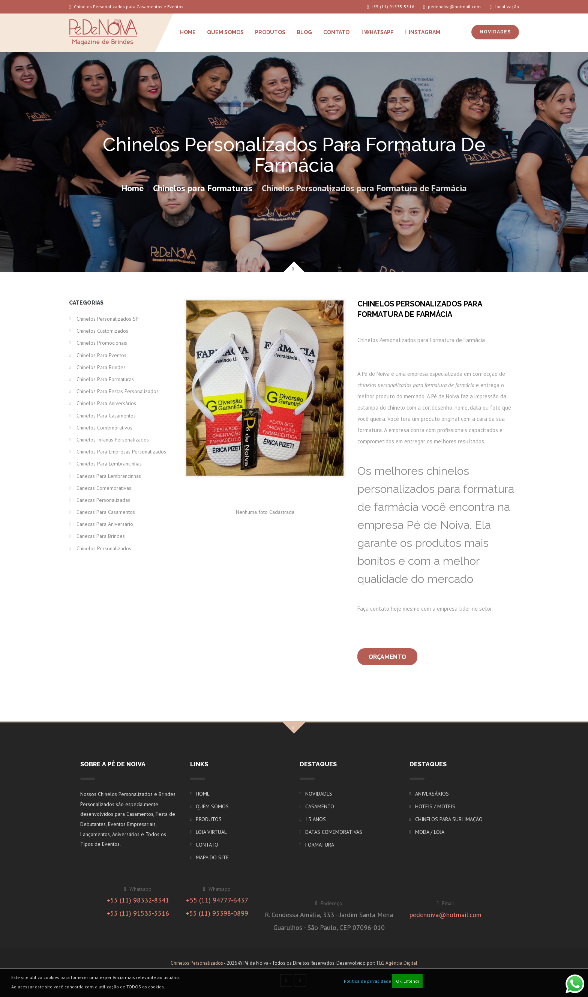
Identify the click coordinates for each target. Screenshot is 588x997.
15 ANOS (315, 819)
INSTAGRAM (422, 32)
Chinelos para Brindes (101, 367)
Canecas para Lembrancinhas (108, 476)
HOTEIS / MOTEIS (435, 806)
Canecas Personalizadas (103, 500)
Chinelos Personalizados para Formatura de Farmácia (364, 188)
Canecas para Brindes (100, 536)
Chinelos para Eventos (101, 355)
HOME (188, 32)
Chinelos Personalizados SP (107, 318)
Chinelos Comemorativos (104, 427)
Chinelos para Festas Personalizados (117, 391)
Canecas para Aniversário (104, 524)
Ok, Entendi (407, 981)
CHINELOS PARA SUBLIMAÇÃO (449, 819)
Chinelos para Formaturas (202, 188)
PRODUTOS (270, 32)
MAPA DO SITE (212, 857)
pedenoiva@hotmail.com (452, 6)
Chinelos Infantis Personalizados (112, 439)
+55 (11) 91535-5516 (390, 6)
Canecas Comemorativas (103, 488)
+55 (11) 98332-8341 (137, 900)
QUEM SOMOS (225, 32)
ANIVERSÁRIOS (432, 793)
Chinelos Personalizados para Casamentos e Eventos (126, 6)
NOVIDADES (495, 32)
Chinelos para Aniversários (106, 403)
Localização (504, 6)
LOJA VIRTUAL (211, 832)
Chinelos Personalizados (103, 548)
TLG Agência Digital (396, 963)
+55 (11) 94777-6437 (217, 900)
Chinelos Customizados (102, 330)
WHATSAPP (377, 32)
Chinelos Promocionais (101, 342)
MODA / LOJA (429, 832)
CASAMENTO (319, 806)
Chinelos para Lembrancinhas (109, 463)
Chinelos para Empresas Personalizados (121, 451)
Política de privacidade (367, 981)
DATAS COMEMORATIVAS (333, 832)
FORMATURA (319, 844)
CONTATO (336, 32)
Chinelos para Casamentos (106, 415)
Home (133, 188)
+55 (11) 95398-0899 (217, 913)
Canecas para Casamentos (105, 512)
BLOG (304, 32)
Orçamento (387, 656)
